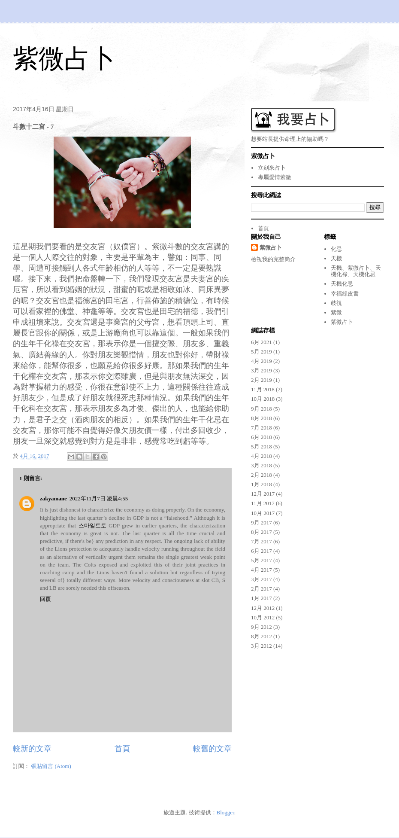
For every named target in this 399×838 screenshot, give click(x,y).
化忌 (336, 249)
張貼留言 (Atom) (51, 766)
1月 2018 (261, 484)
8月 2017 (261, 532)
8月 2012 (261, 636)
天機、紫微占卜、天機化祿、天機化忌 (356, 271)
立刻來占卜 (272, 168)
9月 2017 (261, 522)
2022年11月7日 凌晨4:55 (99, 498)
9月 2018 (261, 408)
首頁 (122, 748)
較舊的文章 (212, 748)
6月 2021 (261, 342)
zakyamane (53, 498)
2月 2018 (261, 475)
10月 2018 (263, 399)
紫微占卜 (64, 58)
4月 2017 (261, 570)
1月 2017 (261, 598)
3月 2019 (261, 370)
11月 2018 (263, 389)
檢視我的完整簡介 (273, 259)
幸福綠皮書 (345, 293)
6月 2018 (261, 437)
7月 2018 (261, 427)
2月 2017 (261, 588)
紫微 (336, 312)
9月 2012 (261, 627)
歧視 (336, 303)
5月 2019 (261, 351)
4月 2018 (261, 456)
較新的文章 (32, 748)
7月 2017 (261, 541)
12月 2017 (263, 494)
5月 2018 (261, 446)
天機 (336, 258)
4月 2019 (261, 361)
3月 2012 (261, 646)
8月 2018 (261, 418)
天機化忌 (342, 283)
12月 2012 (263, 608)
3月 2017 (261, 579)
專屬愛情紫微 (274, 177)
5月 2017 (261, 560)
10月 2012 (263, 617)
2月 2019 (261, 380)
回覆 (45, 599)
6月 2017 (261, 551)
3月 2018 (261, 465)
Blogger (225, 812)
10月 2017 (263, 513)
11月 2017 (263, 503)
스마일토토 (92, 525)
